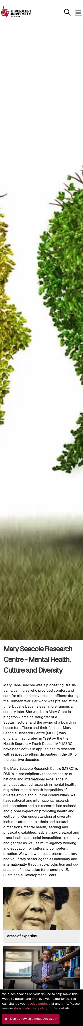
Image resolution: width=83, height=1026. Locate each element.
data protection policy (30, 1008)
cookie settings (39, 1003)
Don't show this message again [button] (33, 1018)
